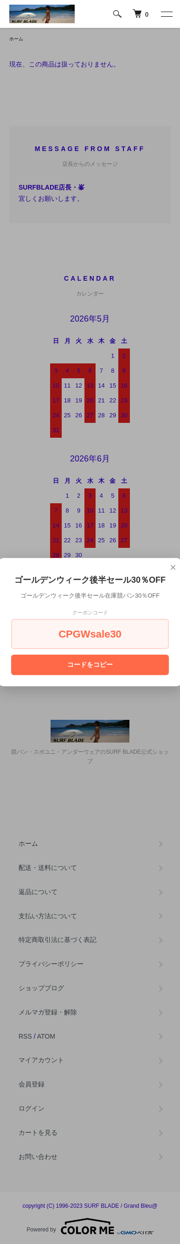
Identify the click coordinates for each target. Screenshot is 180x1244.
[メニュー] (166, 14)
